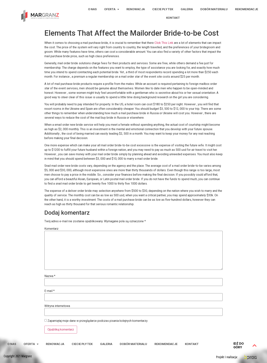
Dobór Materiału (214, 9)
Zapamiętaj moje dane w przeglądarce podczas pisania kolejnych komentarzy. (98, 320)
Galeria (187, 9)
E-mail (49, 290)
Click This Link (163, 43)
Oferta (111, 9)
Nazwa (49, 276)
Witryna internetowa (57, 306)
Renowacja (135, 9)
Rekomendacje (246, 9)
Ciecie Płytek (162, 9)
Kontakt (173, 17)
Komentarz (51, 228)
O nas (92, 9)
